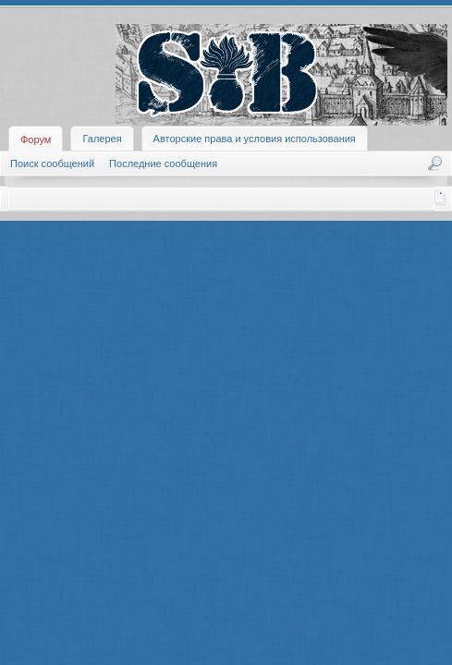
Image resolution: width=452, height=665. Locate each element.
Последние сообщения (163, 163)
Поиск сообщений (52, 163)
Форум (35, 139)
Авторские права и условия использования (254, 138)
